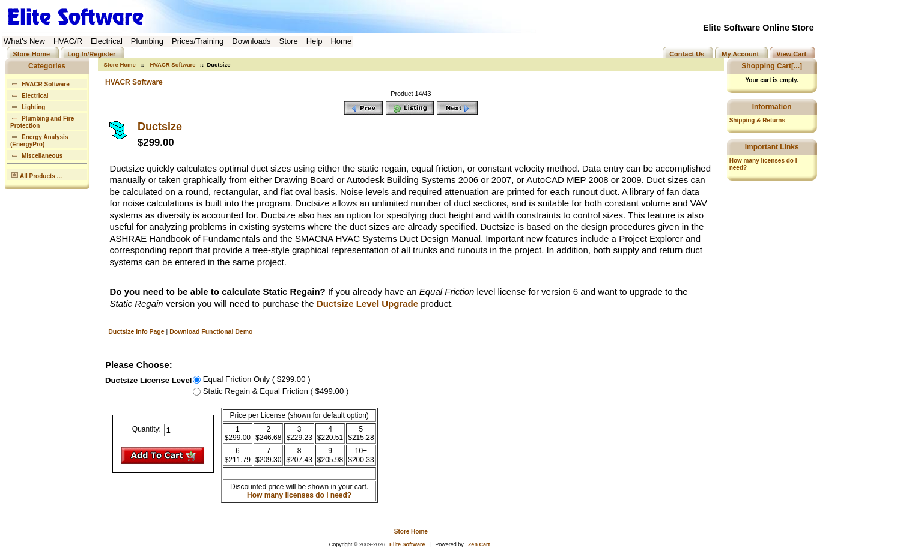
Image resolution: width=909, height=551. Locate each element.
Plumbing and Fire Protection (42, 121)
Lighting (27, 105)
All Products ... (36, 174)
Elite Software (407, 544)
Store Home (31, 53)
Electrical (29, 94)
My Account (740, 53)
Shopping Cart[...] (771, 66)
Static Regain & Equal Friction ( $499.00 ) (276, 390)
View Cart (791, 53)
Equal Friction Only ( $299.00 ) (257, 379)
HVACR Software (173, 64)
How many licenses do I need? (299, 495)
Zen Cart (479, 544)
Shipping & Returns (757, 120)
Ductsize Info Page (136, 331)
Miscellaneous (36, 154)
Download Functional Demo (210, 331)
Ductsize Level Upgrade (367, 303)
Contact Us (686, 53)
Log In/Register (91, 53)
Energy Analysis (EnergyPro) (39, 139)
